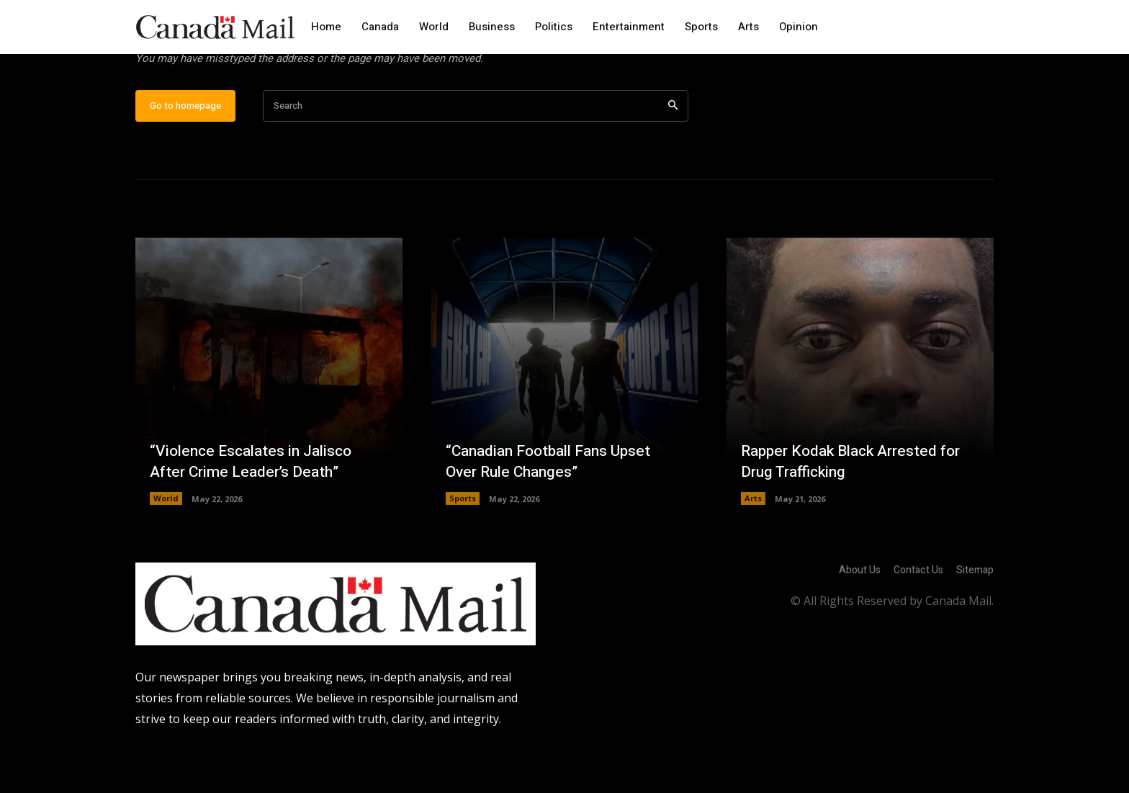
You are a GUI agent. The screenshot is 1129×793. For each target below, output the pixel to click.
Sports (462, 544)
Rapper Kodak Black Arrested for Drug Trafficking (857, 507)
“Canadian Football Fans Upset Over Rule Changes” (554, 507)
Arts (753, 544)
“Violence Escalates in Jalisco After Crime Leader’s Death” (256, 507)
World (166, 544)
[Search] (672, 151)
